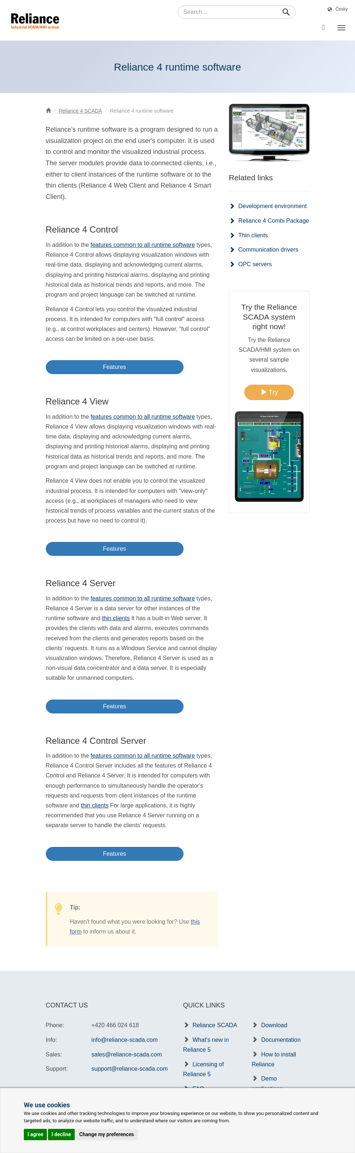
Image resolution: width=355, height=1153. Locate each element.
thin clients (116, 618)
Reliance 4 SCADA (80, 111)
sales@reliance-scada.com (127, 1054)
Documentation (281, 1040)
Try (269, 392)
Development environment (272, 206)
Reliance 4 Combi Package (273, 221)
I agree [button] (35, 1134)
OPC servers (255, 264)
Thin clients (253, 235)
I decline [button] (61, 1134)
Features (114, 367)
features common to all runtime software (142, 245)
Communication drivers (268, 249)
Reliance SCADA (215, 1025)
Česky (342, 9)
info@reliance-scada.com (125, 1040)
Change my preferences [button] (106, 1134)
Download (274, 1025)
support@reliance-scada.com (130, 1069)
